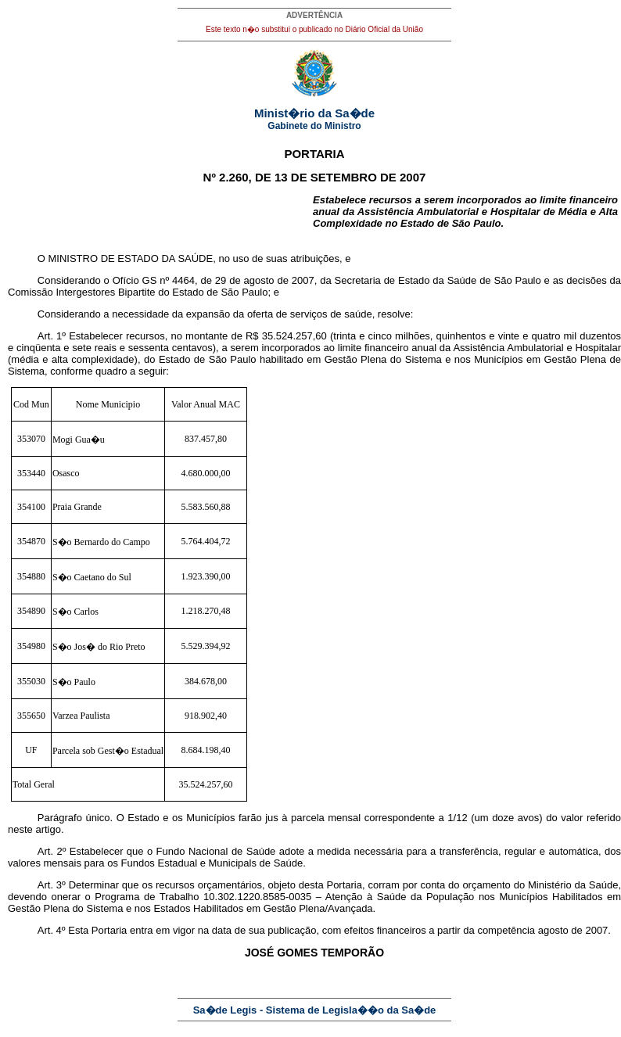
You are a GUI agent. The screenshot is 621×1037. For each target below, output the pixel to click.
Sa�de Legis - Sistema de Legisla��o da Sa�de (314, 1010)
